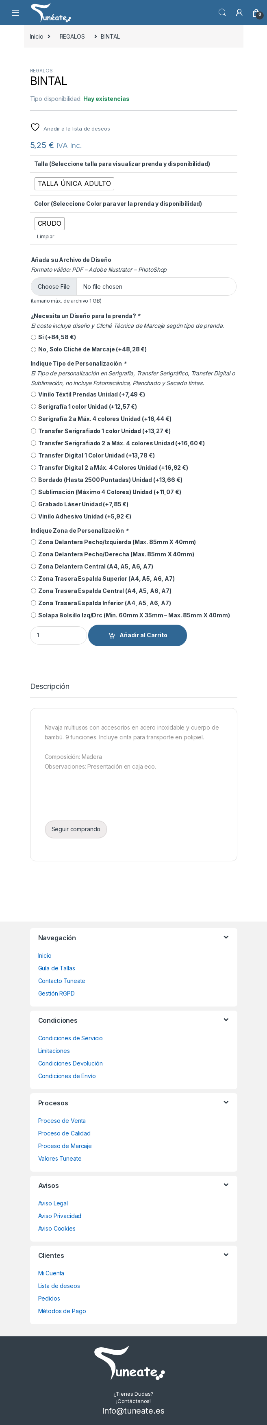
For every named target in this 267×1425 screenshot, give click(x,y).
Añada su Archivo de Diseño (71, 259)
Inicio (36, 36)
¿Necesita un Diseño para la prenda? (86, 315)
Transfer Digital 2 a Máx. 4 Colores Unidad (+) (109, 467)
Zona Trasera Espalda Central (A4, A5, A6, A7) (101, 590)
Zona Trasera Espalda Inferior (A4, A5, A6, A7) (101, 602)
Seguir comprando (76, 829)
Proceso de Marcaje (65, 1145)
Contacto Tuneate (62, 980)
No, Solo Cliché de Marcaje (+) (89, 349)
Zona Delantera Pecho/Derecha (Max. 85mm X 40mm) (112, 554)
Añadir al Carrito (143, 635)
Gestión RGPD (56, 993)
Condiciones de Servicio (70, 1038)
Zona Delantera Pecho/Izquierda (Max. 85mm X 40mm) (113, 541)
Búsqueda (222, 12)
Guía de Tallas (56, 968)
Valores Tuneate (60, 1158)
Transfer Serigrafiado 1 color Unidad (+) (101, 431)
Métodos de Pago (62, 1310)
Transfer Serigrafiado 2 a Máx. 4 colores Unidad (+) (118, 443)
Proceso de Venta (62, 1120)
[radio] (74, 184)
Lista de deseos (59, 1285)
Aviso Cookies (57, 1228)
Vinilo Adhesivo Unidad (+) (81, 516)
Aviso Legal (53, 1203)
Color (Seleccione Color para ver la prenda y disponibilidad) (118, 203)
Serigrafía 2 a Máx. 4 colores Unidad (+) (101, 419)
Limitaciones (54, 1050)
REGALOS (72, 36)
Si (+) (53, 337)
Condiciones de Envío (67, 1075)
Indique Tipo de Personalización (79, 363)
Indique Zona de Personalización (80, 530)
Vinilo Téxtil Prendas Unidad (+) (88, 394)
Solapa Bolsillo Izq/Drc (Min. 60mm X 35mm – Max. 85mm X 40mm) (130, 615)
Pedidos (49, 1298)
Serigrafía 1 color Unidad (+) (84, 406)
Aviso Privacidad (60, 1215)
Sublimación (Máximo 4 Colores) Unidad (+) (106, 492)
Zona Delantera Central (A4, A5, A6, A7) (92, 566)
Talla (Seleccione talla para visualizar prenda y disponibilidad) (122, 163)
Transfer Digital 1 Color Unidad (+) (93, 455)
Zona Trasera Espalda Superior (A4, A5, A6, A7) (103, 578)
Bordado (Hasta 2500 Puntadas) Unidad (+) (106, 480)
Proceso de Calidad (64, 1133)
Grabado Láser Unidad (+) (80, 504)
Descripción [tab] (49, 687)
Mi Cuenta (51, 1273)
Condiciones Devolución (70, 1063)
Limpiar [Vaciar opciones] (45, 236)
